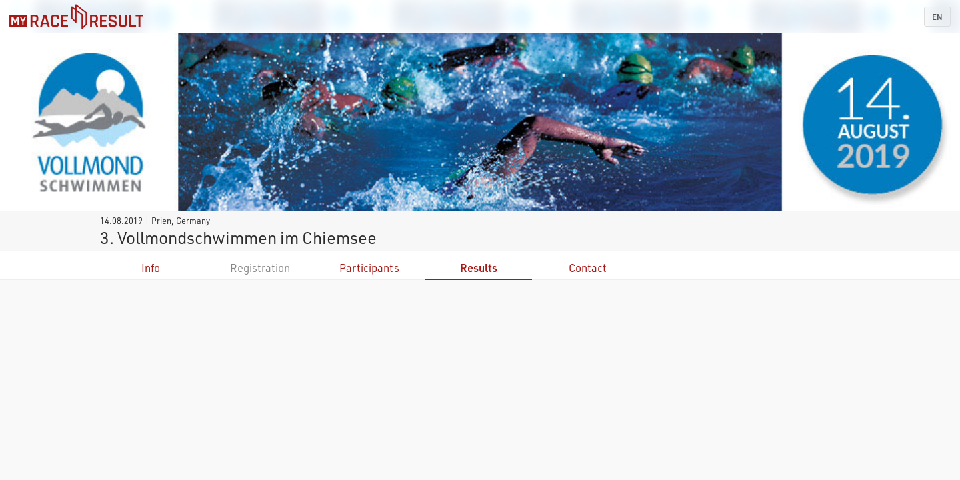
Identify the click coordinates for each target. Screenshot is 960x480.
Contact (588, 268)
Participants (369, 268)
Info (150, 268)
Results (478, 268)
